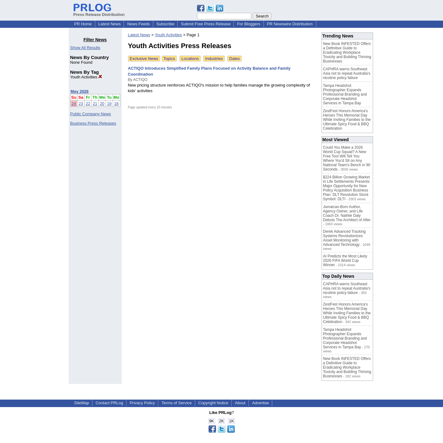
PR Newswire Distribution (290, 24)
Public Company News (90, 114)
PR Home (83, 24)
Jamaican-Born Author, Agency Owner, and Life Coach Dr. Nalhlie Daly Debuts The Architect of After (347, 213)
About (240, 403)
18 (116, 103)
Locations (190, 58)
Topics (169, 58)
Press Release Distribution (99, 12)
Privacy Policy (142, 403)
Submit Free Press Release (205, 24)
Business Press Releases (93, 123)
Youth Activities (86, 77)
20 (102, 103)
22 (88, 103)
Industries (214, 58)
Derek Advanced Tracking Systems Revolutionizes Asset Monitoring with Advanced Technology (344, 238)
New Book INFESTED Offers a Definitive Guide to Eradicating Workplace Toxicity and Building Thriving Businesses (347, 52)
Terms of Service (176, 403)
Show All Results (85, 47)
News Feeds (138, 24)
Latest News (109, 24)
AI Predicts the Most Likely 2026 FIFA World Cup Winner (345, 260)
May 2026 (80, 91)
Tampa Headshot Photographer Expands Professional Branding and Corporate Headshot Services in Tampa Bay (345, 94)
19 (109, 103)
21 (95, 103)
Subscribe (165, 24)
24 (73, 103)
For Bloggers (248, 24)
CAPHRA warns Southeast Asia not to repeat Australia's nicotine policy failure (347, 73)
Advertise (260, 403)
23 (81, 103)
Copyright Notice (213, 403)
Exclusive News (144, 58)
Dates (234, 58)
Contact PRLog (109, 403)
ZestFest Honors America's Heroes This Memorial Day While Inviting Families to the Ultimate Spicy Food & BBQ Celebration (347, 120)
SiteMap (81, 403)
